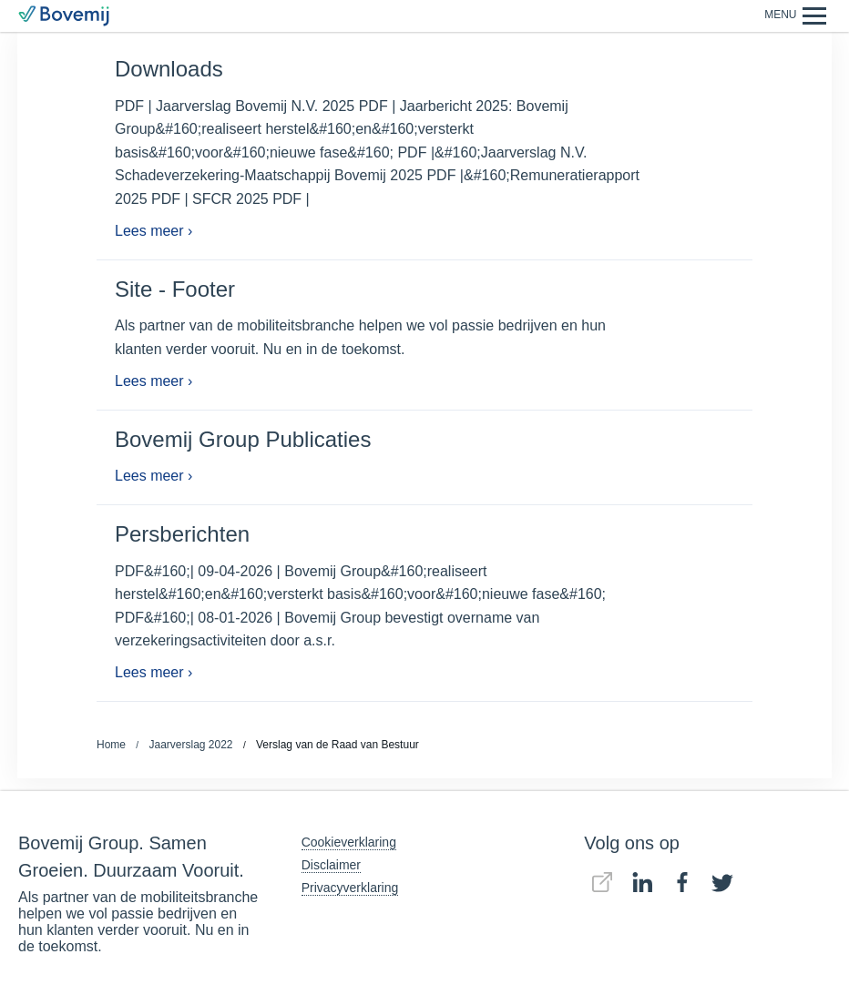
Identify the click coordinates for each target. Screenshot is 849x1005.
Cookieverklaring (349, 842)
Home (111, 744)
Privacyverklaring (350, 887)
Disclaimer (331, 865)
